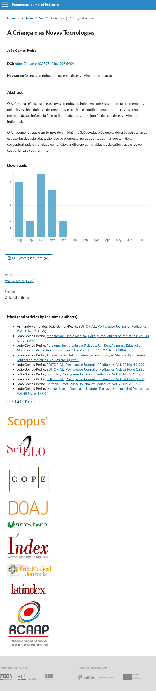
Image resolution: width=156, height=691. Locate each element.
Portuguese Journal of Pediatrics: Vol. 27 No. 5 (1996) (86, 350)
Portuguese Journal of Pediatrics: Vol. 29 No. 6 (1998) (105, 369)
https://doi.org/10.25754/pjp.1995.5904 (44, 64)
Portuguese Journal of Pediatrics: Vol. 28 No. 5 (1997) (101, 374)
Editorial (53, 374)
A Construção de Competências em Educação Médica (86, 355)
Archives (27, 18)
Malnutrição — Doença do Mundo (72, 388)
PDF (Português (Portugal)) (30, 258)
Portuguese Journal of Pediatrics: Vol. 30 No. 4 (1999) (105, 364)
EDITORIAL (87, 326)
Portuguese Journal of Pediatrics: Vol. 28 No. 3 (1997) (101, 384)
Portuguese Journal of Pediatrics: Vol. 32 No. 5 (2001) (105, 379)
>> (35, 401)
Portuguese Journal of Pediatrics (35, 4)
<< (9, 401)
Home (11, 18)
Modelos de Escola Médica (67, 336)
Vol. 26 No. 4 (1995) (53, 18)
